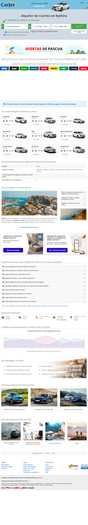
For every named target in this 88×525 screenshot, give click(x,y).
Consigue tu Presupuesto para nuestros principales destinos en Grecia (21, 477)
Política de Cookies (28, 468)
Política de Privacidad (29, 466)
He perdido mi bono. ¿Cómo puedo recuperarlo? (20, 278)
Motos (47, 470)
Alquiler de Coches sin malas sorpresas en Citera (70, 198)
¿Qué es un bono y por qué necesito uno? (17, 274)
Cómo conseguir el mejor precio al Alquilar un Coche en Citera (72, 193)
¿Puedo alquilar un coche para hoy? (16, 297)
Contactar (4, 468)
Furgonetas (48, 468)
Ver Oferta (7, 124)
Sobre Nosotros (28, 464)
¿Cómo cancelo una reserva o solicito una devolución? (21, 270)
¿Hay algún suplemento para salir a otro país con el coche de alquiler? (27, 286)
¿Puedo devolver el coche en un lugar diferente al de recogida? (24, 282)
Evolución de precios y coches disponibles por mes (44, 331)
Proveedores (49, 466)
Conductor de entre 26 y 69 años (16, 35)
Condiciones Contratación (30, 472)
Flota (46, 464)
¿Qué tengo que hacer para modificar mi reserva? (20, 266)
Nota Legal (26, 470)
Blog (46, 472)
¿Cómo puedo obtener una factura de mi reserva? (20, 301)
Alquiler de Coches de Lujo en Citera (70, 204)
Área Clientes (5, 464)
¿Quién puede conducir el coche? (15, 290)
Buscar (79, 26)
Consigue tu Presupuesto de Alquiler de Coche (14, 481)
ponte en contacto (54, 306)
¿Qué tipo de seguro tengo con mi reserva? (18, 293)
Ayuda (82, 2)
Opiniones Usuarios (7, 466)
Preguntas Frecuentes (40, 306)
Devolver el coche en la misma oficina (18, 32)
